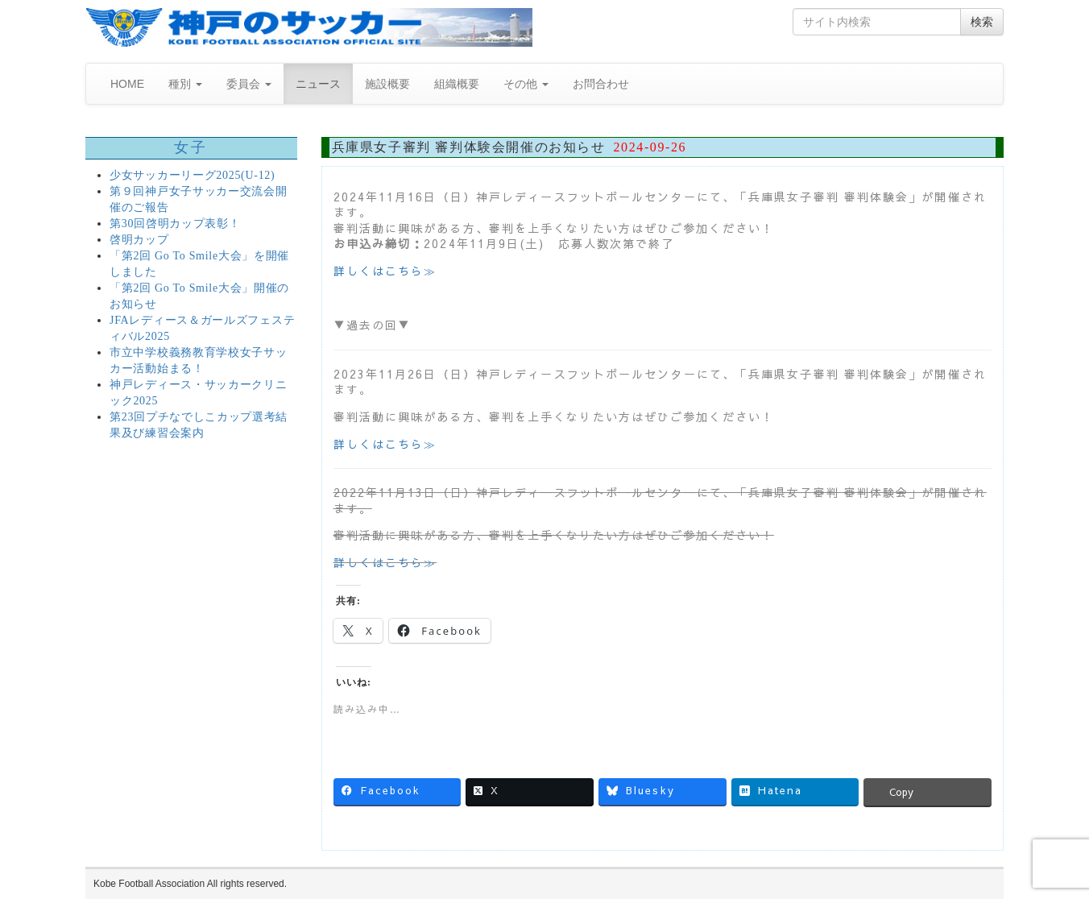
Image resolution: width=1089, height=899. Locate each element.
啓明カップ (139, 240)
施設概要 (387, 83)
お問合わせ (601, 83)
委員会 (248, 83)
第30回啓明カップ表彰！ (175, 224)
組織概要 (456, 83)
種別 (185, 83)
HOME (127, 83)
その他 (526, 83)
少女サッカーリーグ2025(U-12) (192, 175)
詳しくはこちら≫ (385, 271)
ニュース (318, 83)
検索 (982, 21)
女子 (191, 147)
